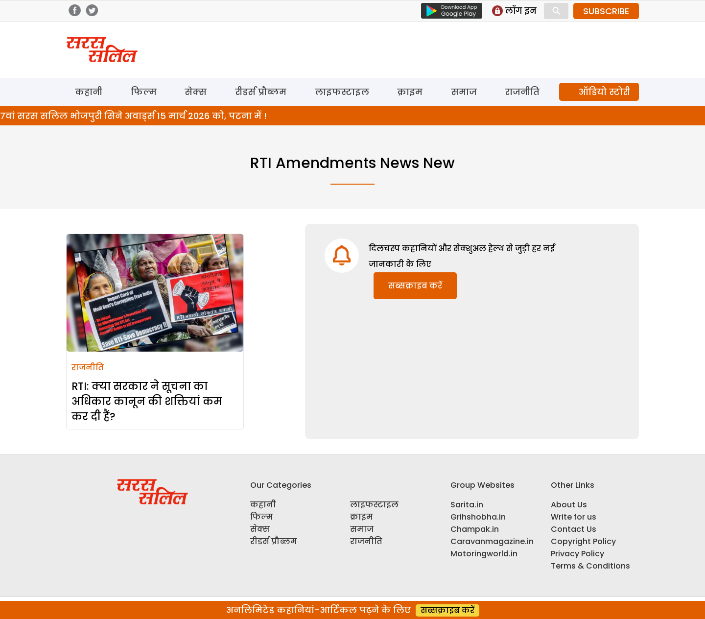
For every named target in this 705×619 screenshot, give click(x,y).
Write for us (573, 517)
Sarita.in (466, 504)
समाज (464, 92)
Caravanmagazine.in (492, 541)
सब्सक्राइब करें (415, 285)
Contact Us (573, 529)
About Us (569, 504)
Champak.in (474, 529)
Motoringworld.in (483, 553)
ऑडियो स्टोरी (604, 92)
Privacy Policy (577, 553)
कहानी (88, 92)
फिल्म (144, 92)
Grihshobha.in (478, 517)
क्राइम (410, 92)
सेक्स (196, 92)
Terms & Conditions (590, 565)
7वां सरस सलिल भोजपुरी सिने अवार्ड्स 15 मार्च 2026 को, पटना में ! (133, 116)
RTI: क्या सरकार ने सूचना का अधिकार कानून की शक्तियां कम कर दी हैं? (146, 401)
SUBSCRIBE (606, 11)
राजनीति (522, 92)
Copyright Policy (583, 541)
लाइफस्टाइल (342, 92)
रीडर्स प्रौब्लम (260, 92)
